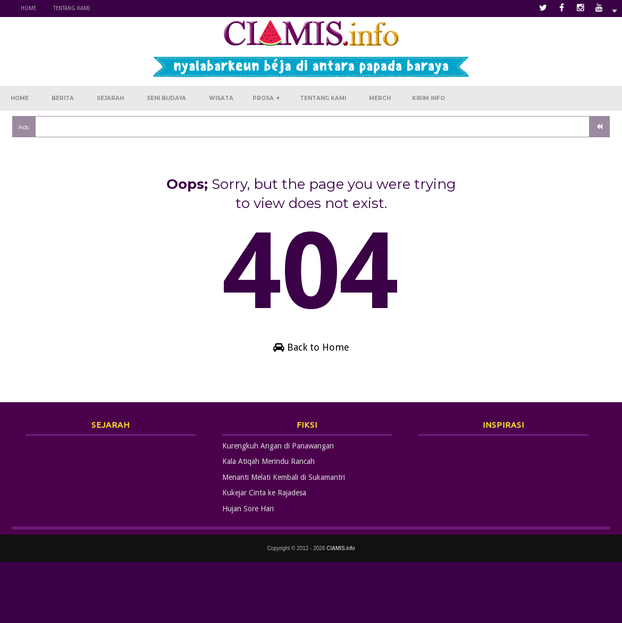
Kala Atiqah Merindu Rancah (268, 461)
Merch (380, 98)
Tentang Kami (71, 8)
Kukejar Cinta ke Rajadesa (264, 492)
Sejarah (110, 98)
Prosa (267, 98)
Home (28, 8)
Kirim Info (428, 98)
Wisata (221, 98)
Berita (63, 98)
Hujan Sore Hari (248, 508)
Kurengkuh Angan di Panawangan (278, 446)
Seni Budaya (166, 98)
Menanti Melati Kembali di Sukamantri (283, 477)
